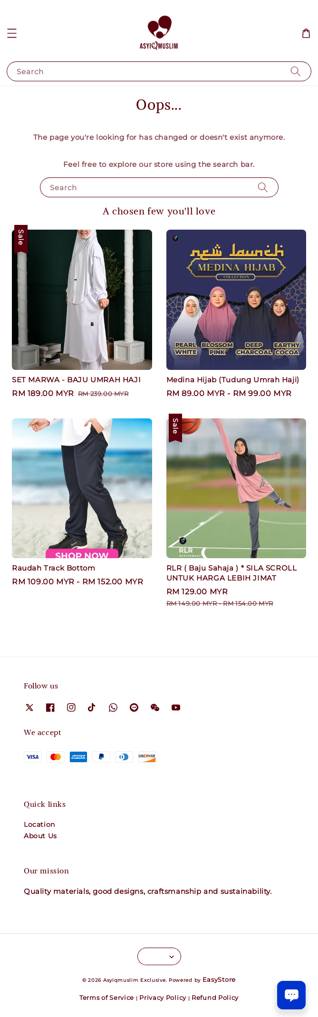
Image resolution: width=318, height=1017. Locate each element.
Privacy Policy (162, 997)
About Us (40, 836)
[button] (11, 33)
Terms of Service (106, 997)
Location (39, 824)
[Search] (295, 71)
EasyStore (219, 979)
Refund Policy (215, 997)
